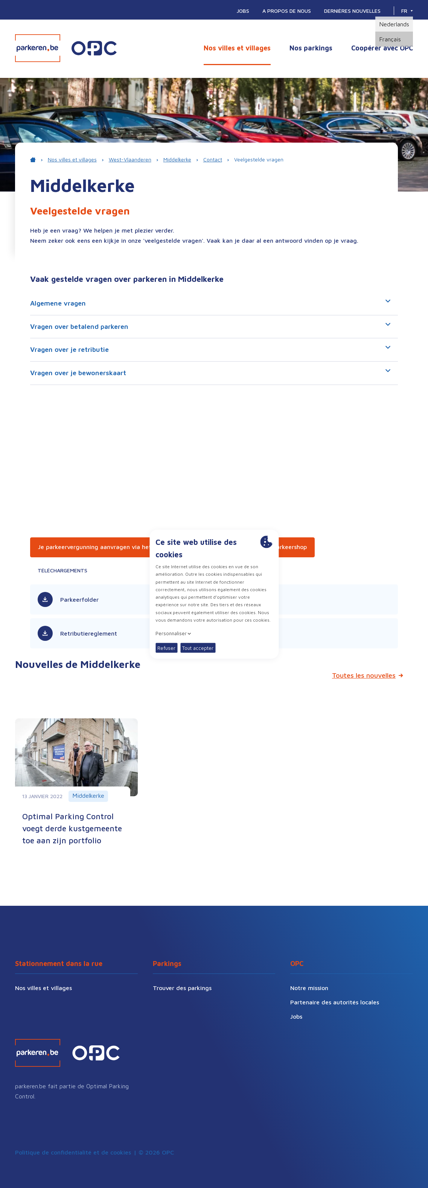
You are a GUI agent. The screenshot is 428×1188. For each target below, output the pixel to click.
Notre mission (309, 987)
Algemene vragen (210, 303)
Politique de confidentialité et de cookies (73, 1152)
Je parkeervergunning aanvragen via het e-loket (105, 546)
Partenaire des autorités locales (334, 1002)
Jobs (243, 11)
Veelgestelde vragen (258, 159)
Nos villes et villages (237, 48)
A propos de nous (286, 11)
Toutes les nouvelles (364, 675)
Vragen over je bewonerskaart (210, 373)
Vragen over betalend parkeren (210, 326)
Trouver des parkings (182, 987)
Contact (212, 159)
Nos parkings (310, 48)
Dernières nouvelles (352, 11)
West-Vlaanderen (130, 159)
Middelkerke (177, 159)
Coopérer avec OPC (382, 48)
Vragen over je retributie (210, 349)
